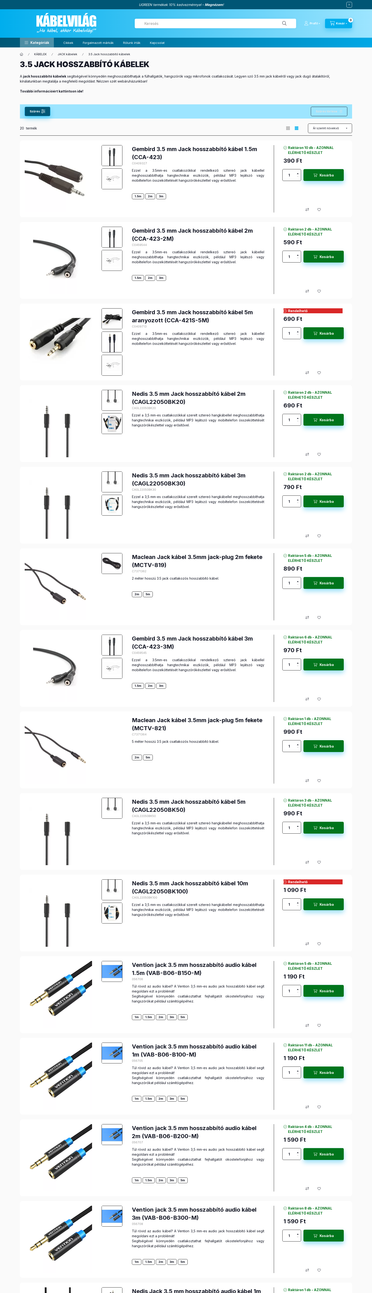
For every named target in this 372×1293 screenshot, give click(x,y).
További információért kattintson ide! (51, 91)
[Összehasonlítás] (307, 209)
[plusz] (298, 172)
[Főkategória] (21, 54)
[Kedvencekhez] (319, 209)
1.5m (138, 196)
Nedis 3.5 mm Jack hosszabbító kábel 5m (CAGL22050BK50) (189, 805)
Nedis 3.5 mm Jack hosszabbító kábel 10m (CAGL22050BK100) (190, 887)
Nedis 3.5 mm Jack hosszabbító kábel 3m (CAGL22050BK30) (189, 479)
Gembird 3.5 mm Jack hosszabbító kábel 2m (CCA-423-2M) (192, 234)
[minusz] (298, 178)
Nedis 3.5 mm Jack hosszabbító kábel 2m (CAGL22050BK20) (189, 397)
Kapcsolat (157, 43)
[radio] (288, 128)
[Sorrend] (330, 128)
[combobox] (215, 23)
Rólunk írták (131, 43)
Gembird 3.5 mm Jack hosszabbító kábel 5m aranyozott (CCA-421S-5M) (192, 316)
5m (148, 594)
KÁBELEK (40, 54)
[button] (37, 42)
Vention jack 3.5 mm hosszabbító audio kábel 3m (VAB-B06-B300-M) (194, 1213)
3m (161, 196)
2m (150, 196)
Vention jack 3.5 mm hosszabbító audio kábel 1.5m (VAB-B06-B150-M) (194, 968)
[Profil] (312, 23)
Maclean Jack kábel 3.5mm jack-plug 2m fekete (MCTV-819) (197, 561)
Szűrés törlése (326, 111)
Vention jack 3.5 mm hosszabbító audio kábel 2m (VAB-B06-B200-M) (194, 1132)
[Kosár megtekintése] (338, 23)
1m (137, 1017)
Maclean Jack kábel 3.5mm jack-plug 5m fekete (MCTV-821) (197, 724)
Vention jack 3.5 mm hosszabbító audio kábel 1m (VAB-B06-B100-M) (194, 1050)
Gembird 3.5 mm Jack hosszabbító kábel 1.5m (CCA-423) (194, 153)
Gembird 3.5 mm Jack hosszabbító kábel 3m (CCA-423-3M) (192, 642)
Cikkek (68, 43)
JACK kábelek (67, 54)
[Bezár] (349, 5)
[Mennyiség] (289, 175)
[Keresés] (284, 23)
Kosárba (327, 175)
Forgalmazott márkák (98, 43)
